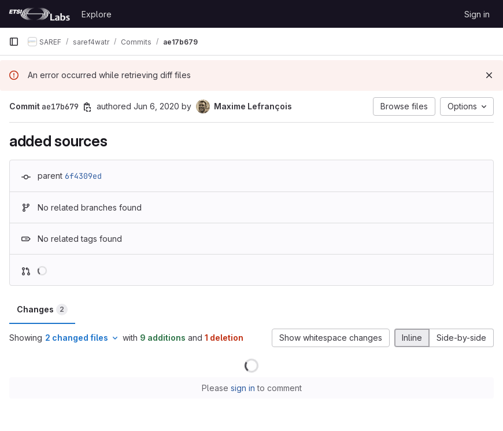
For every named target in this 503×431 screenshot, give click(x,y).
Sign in (477, 14)
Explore (97, 14)
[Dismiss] (489, 75)
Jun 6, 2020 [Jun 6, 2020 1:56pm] (156, 106)
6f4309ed (83, 176)
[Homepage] (39, 14)
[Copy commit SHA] (87, 107)
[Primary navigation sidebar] (14, 41)
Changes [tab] (42, 309)
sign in (243, 388)
